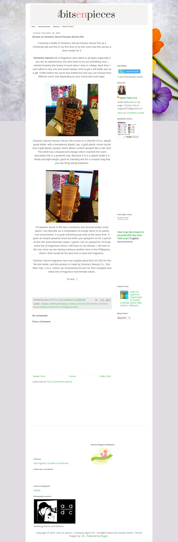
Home (33, 26)
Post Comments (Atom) (59, 381)
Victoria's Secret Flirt (87, 303)
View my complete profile (130, 112)
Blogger (104, 535)
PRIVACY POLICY (68, 26)
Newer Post (39, 376)
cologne (44, 303)
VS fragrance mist (69, 307)
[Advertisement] (72, 402)
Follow (37, 490)
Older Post (105, 376)
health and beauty (58, 303)
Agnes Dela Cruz (128, 97)
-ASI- (83, 535)
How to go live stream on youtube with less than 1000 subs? (131, 235)
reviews (72, 303)
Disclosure (56, 26)
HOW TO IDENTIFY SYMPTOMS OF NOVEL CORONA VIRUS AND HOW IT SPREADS (131, 298)
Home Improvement (44, 26)
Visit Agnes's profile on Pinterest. (51, 463)
